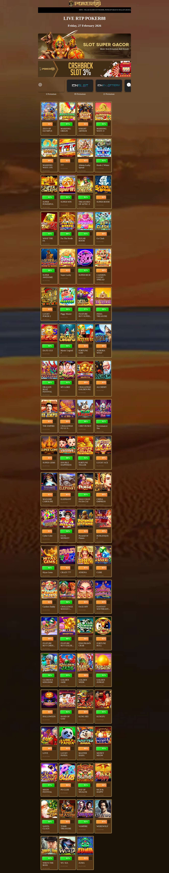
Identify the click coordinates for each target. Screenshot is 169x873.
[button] (129, 85)
